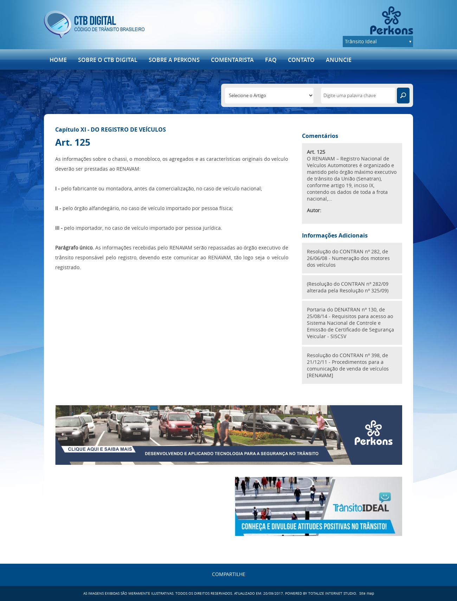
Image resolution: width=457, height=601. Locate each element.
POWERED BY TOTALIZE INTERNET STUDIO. (321, 593)
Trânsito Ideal (361, 41)
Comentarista (232, 60)
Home (58, 60)
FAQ (271, 60)
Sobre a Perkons (174, 60)
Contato (301, 60)
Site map (366, 593)
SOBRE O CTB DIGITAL (107, 60)
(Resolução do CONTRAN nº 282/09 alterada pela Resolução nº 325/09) (347, 287)
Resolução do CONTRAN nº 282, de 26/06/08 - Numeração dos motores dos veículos (348, 258)
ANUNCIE (339, 60)
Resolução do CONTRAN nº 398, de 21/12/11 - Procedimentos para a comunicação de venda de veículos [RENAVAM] (348, 365)
